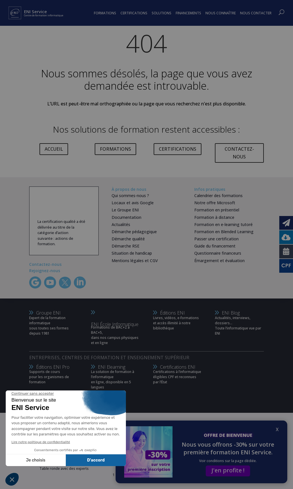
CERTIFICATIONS (177, 149)
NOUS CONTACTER (256, 13)
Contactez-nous (45, 264)
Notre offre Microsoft (214, 202)
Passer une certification (216, 238)
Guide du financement (214, 246)
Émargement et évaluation (219, 260)
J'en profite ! (227, 470)
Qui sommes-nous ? (130, 195)
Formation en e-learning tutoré (223, 224)
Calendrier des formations (218, 195)
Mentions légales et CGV (135, 260)
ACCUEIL (54, 149)
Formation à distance (214, 217)
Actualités (121, 224)
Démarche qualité (128, 238)
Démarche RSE (125, 246)
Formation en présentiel (216, 210)
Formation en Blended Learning (224, 231)
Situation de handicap (132, 253)
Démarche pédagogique (134, 231)
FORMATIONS (115, 149)
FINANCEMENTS (188, 13)
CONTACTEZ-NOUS (239, 153)
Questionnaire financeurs (217, 253)
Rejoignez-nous (44, 270)
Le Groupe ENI (125, 210)
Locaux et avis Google (133, 202)
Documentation (126, 217)
